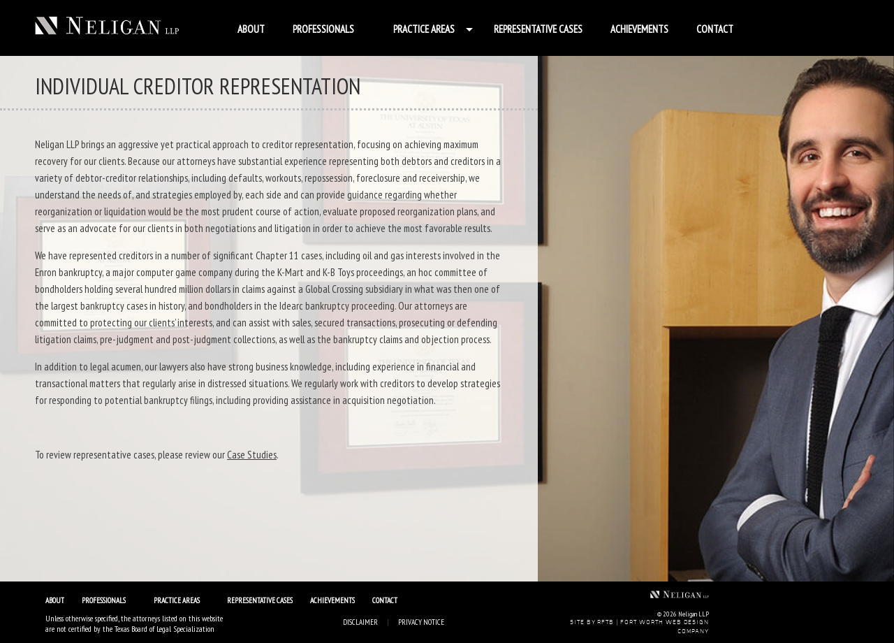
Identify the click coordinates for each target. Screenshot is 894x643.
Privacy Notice (421, 622)
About (251, 29)
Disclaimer (360, 622)
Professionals (323, 29)
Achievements (639, 29)
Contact (714, 29)
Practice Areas (424, 29)
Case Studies (252, 454)
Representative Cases (538, 29)
